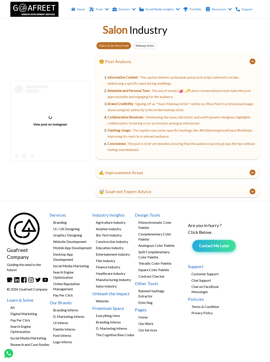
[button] (177, 61)
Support (244, 9)
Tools (99, 9)
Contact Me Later (214, 245)
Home (78, 9)
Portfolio (193, 9)
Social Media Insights (160, 9)
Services (124, 9)
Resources (219, 9)
